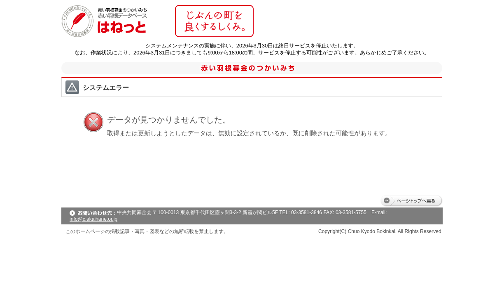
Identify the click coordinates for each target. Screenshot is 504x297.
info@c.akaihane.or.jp (93, 219)
